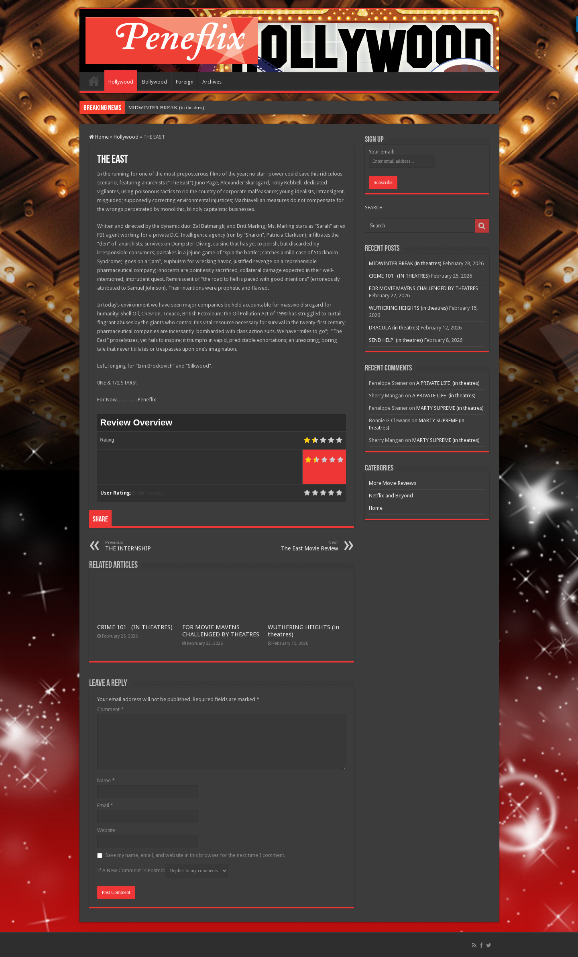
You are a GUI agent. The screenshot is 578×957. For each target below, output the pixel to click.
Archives (212, 82)
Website (106, 830)
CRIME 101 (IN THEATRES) (135, 627)
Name (106, 780)
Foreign (184, 82)
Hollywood (120, 82)
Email (105, 805)
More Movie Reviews (392, 483)
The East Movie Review (297, 546)
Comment (110, 709)
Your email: (381, 152)
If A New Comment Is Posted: (162, 870)
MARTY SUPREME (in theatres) (450, 408)
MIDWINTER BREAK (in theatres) (166, 107)
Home (93, 80)
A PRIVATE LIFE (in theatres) (448, 383)
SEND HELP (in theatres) (396, 340)
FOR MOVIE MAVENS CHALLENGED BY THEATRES (220, 631)
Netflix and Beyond (391, 496)
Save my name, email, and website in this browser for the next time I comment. (195, 855)
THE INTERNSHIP (146, 546)
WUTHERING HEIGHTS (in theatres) (408, 308)
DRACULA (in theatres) (394, 328)
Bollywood (154, 82)
